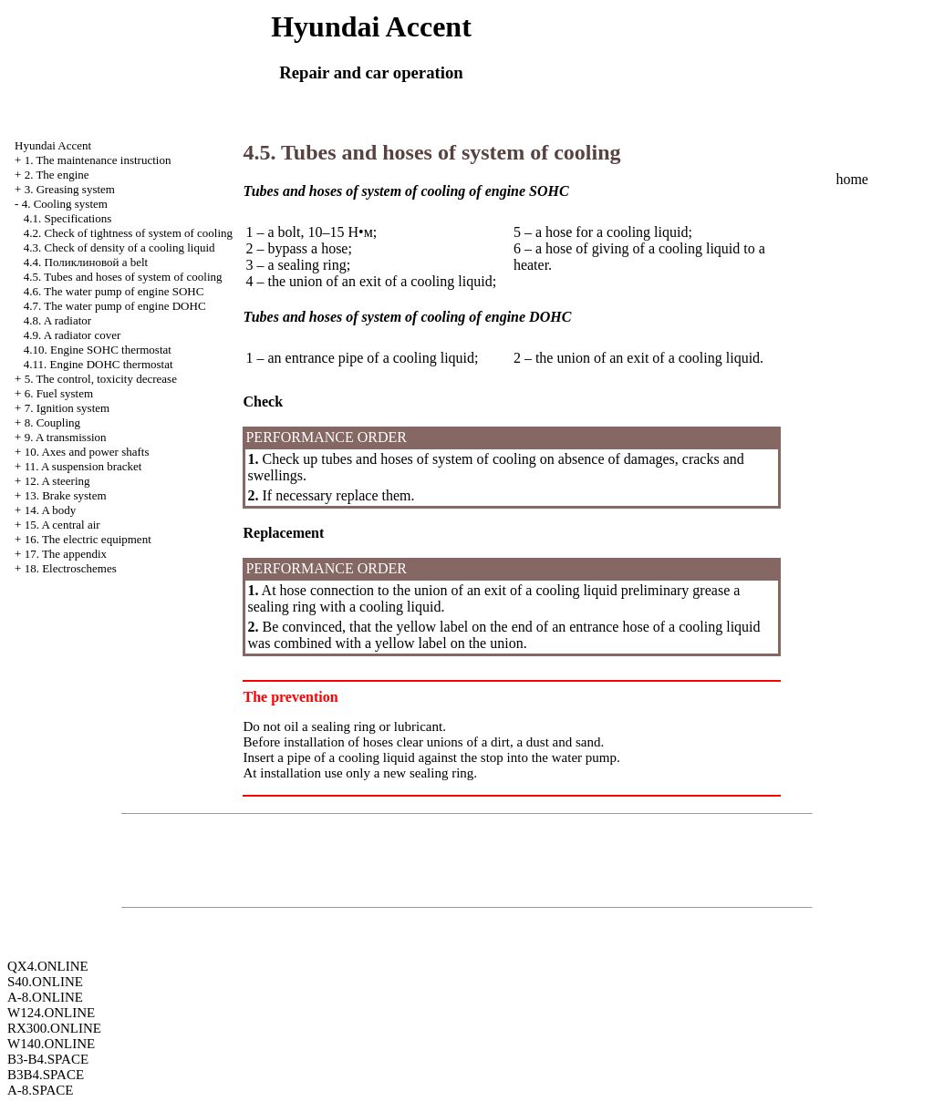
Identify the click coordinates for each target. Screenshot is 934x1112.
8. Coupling (52, 422)
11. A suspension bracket (83, 466)
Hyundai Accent (53, 145)
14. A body (51, 510)
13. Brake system (66, 495)
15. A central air (62, 524)
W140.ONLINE (51, 1043)
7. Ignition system (67, 408)
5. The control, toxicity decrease (101, 379)
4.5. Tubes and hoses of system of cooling (123, 276)
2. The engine (57, 174)
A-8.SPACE (40, 1090)
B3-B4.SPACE (47, 1059)
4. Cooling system (65, 204)
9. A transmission (66, 437)
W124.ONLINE (51, 1012)
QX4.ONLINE (47, 966)
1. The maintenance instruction (98, 160)
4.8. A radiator (57, 320)
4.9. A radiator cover (72, 335)
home (851, 179)
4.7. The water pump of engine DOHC (115, 306)
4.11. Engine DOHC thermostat (98, 364)
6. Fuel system (59, 393)
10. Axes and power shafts (87, 451)
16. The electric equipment (88, 539)
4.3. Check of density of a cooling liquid (119, 247)
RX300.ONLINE (54, 1028)
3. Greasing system (70, 189)
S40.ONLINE (45, 981)
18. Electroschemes (71, 568)
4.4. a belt (86, 262)
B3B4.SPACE (45, 1074)
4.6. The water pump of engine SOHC (114, 291)
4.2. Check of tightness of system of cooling (128, 233)
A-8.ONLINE (45, 997)
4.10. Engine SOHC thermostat (97, 349)
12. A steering (57, 481)
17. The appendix (66, 554)
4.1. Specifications (67, 218)
